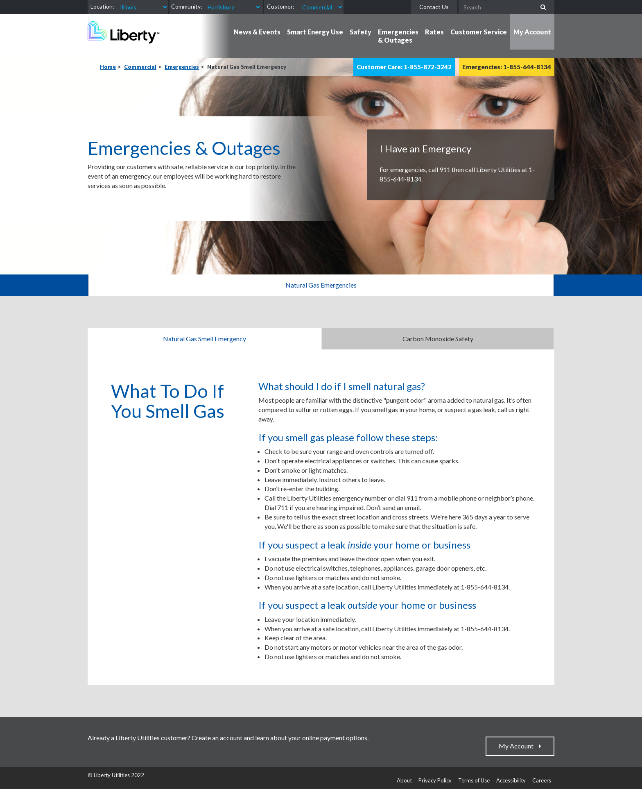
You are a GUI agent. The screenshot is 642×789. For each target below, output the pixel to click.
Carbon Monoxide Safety (437, 338)
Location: (102, 6)
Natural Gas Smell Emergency (204, 338)
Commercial (140, 66)
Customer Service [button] (478, 32)
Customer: (280, 6)
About (404, 780)
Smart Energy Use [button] (315, 32)
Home (108, 66)
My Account (518, 746)
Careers (541, 780)
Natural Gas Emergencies (321, 285)
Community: (186, 6)
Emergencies (182, 66)
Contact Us (434, 6)
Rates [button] (434, 32)
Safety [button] (360, 32)
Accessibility (511, 780)
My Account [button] (532, 32)
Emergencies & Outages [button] (398, 36)
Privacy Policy (435, 780)
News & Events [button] (257, 32)
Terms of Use (474, 780)
